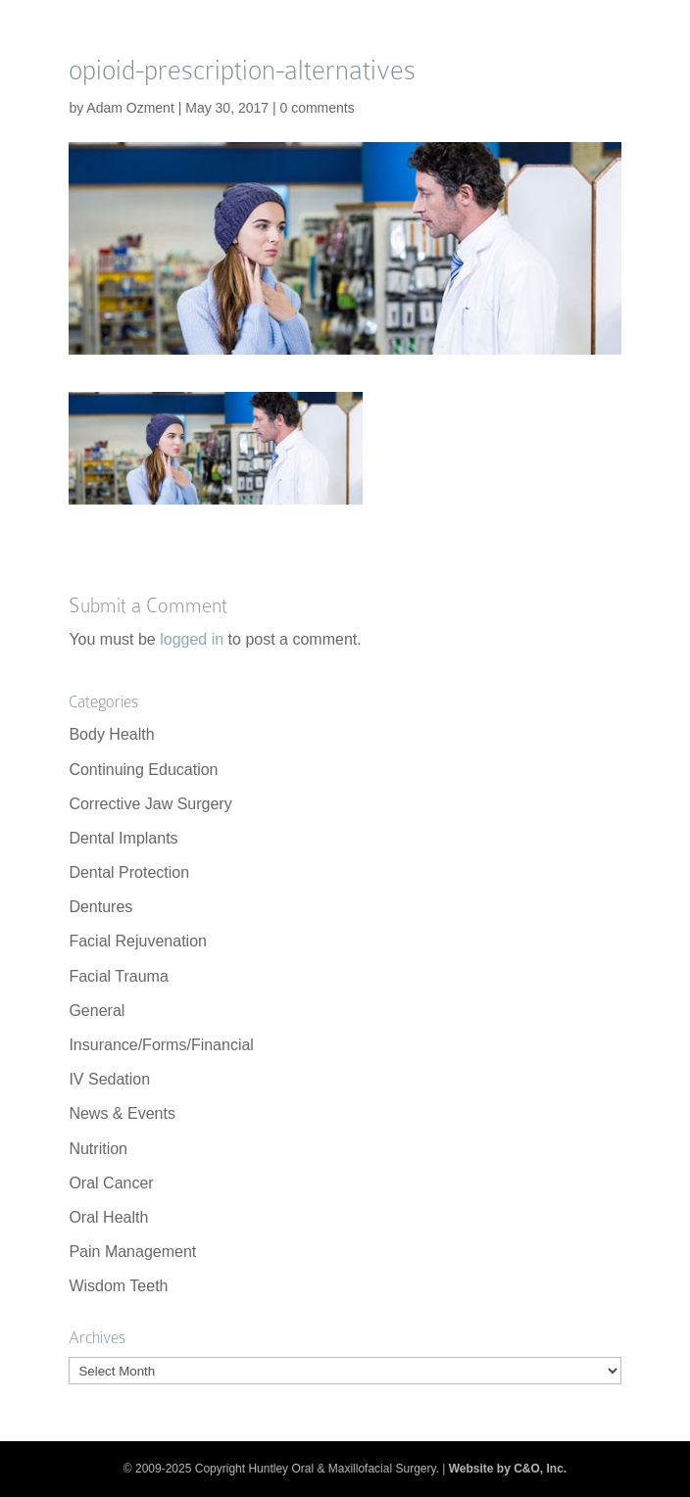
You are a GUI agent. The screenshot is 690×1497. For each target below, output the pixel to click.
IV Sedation (109, 1079)
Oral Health (108, 1217)
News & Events (121, 1113)
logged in (191, 639)
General (96, 1010)
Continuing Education (143, 769)
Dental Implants (123, 838)
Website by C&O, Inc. (508, 1468)
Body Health (111, 734)
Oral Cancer (111, 1183)
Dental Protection (129, 872)
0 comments (316, 108)
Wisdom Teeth (118, 1286)
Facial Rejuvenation (138, 941)
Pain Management (132, 1251)
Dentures (100, 906)
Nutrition (98, 1148)
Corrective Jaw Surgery (150, 804)
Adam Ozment (129, 108)
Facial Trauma (118, 976)
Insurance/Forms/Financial (161, 1045)
